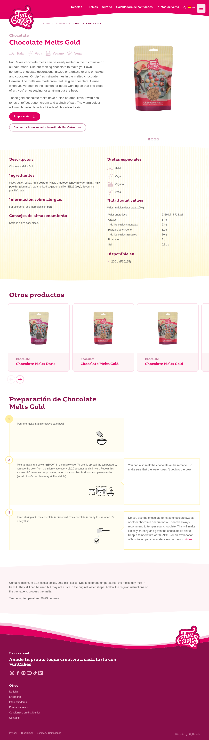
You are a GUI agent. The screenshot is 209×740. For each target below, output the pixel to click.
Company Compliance (49, 733)
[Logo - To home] (187, 638)
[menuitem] (194, 7)
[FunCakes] (21, 17)
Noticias (13, 691)
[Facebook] (18, 673)
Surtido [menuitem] (107, 7)
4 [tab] (158, 139)
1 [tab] (149, 139)
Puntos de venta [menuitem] (168, 7)
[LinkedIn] (41, 673)
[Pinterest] (23, 673)
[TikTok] (35, 673)
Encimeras (15, 696)
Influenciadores (18, 702)
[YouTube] (29, 673)
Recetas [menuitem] (76, 7)
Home (46, 23)
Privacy (13, 733)
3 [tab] (155, 139)
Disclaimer (27, 733)
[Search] (185, 7)
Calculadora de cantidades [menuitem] (134, 7)
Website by (187, 734)
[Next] (20, 381)
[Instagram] (12, 673)
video (188, 540)
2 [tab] (152, 139)
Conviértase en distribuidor (24, 712)
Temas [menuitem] (93, 7)
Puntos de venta (18, 707)
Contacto (14, 717)
